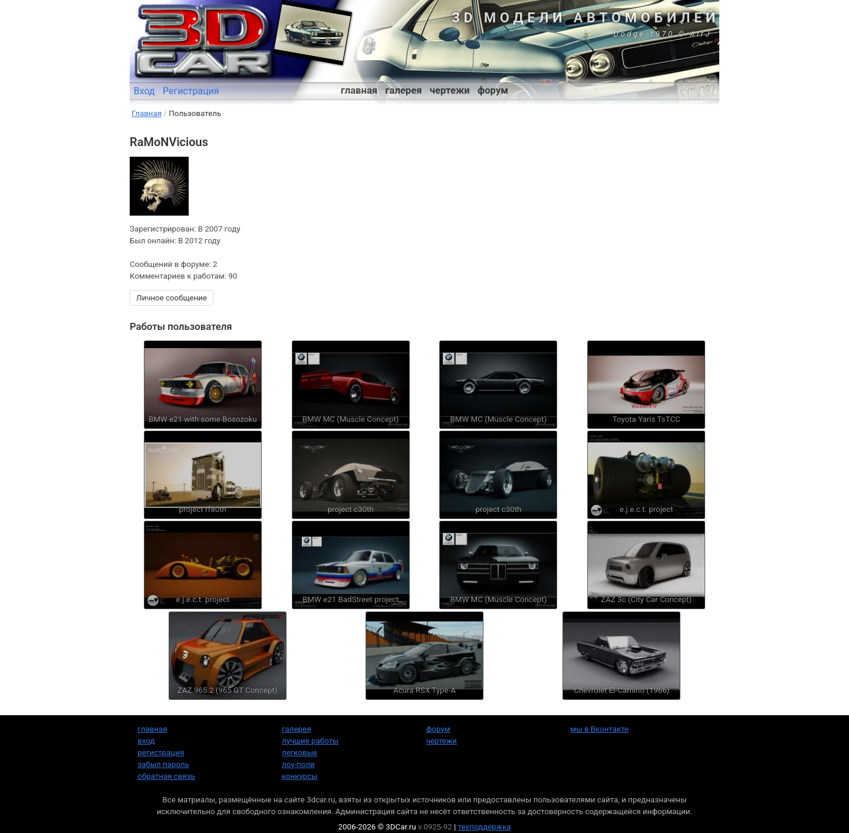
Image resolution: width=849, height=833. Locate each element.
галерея (404, 90)
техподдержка (484, 826)
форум (493, 90)
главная (359, 90)
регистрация (160, 752)
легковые (299, 752)
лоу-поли (298, 764)
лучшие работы (310, 740)
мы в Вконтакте (599, 729)
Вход (144, 91)
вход (145, 740)
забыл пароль (163, 764)
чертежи (450, 90)
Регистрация (191, 91)
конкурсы (300, 776)
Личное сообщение (171, 297)
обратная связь (166, 776)
